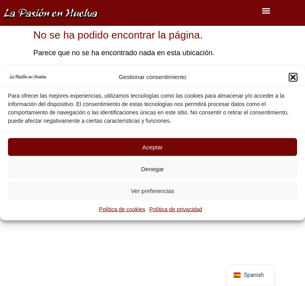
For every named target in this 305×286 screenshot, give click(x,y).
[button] (293, 77)
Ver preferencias (152, 190)
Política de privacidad (175, 209)
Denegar (152, 168)
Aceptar (152, 146)
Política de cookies (122, 209)
